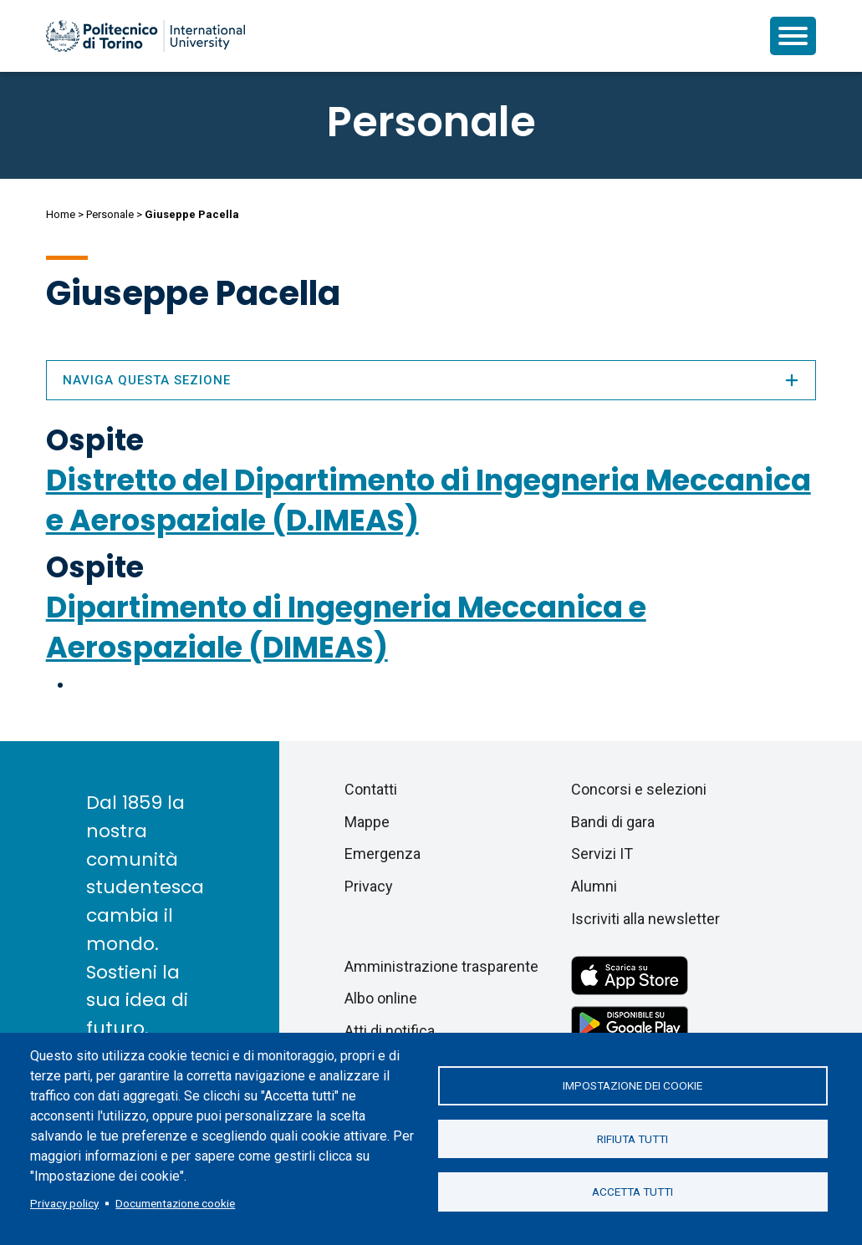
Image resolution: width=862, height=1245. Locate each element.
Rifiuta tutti (632, 1139)
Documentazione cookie (175, 1203)
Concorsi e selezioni (638, 789)
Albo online (380, 998)
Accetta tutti (632, 1193)
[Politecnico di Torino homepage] (145, 36)
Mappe (367, 822)
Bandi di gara (613, 822)
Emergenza (382, 853)
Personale (110, 214)
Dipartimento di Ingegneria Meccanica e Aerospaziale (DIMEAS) (346, 627)
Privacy (368, 886)
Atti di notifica (389, 1030)
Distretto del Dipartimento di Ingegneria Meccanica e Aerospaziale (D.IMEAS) (428, 500)
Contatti (370, 789)
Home (60, 214)
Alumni (594, 886)
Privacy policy (64, 1203)
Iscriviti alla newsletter (645, 918)
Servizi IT (602, 853)
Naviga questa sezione (431, 380)
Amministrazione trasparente (441, 966)
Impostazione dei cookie (632, 1084)
